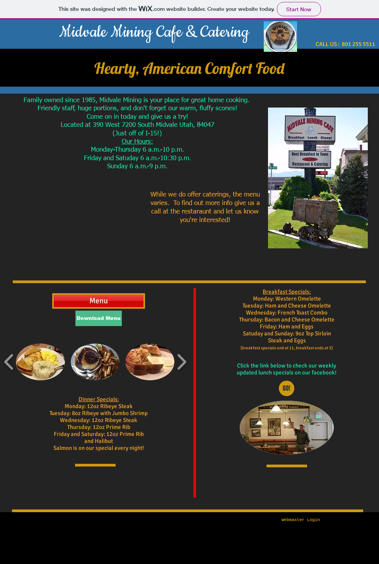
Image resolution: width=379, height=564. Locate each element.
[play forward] (181, 362)
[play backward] (9, 362)
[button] (40, 362)
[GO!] (286, 388)
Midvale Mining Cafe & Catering (154, 32)
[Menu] (98, 301)
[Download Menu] (98, 318)
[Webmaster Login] (301, 520)
